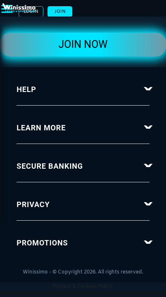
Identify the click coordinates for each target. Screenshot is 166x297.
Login (120, 13)
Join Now (82, 49)
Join (151, 13)
